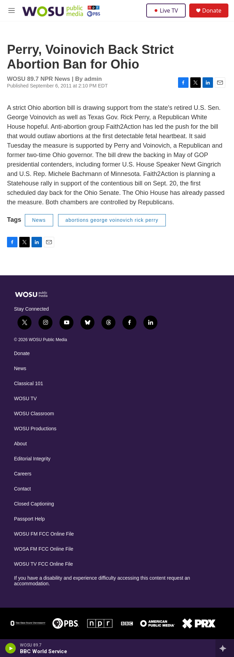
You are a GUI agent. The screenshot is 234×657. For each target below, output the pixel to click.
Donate (211, 10)
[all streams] (224, 648)
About (20, 443)
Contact (22, 489)
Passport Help (29, 519)
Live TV (166, 10)
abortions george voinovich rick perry (111, 220)
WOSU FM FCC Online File (44, 534)
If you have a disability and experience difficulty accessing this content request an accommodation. (102, 580)
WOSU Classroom (34, 413)
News (39, 220)
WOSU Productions (35, 428)
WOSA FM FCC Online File (43, 549)
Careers (22, 473)
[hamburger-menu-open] (11, 10)
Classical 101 (28, 383)
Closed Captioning (34, 504)
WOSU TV (25, 398)
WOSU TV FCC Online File (43, 564)
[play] (10, 648)
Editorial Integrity (32, 458)
